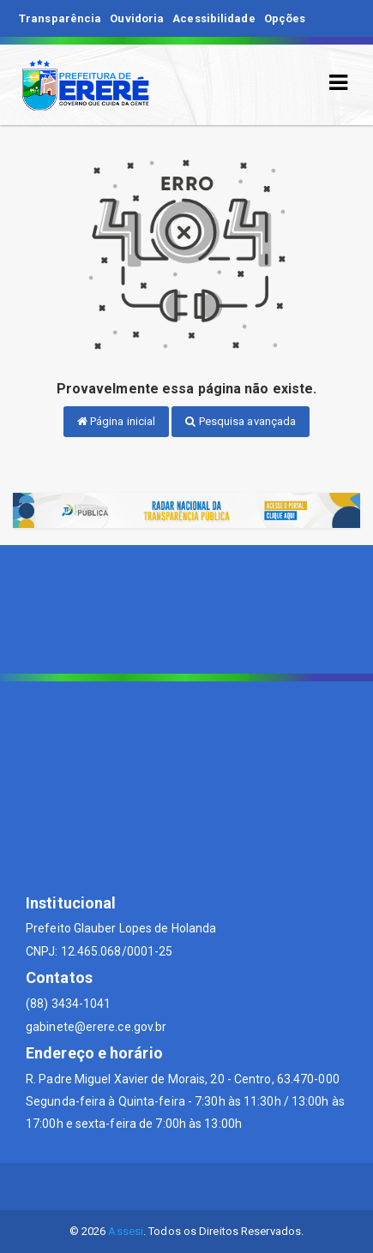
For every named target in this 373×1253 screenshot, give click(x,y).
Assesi (125, 1231)
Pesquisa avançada (240, 421)
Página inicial (116, 421)
